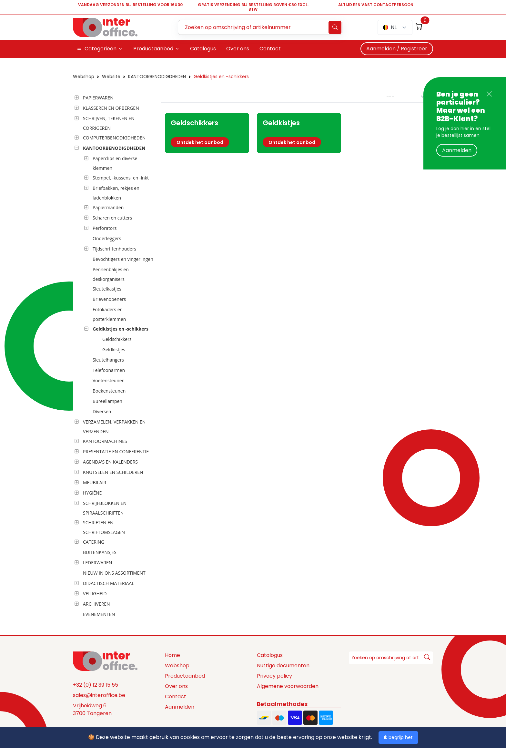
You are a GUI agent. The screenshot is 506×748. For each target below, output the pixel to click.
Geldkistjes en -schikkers (221, 76)
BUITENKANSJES (99, 552)
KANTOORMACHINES (105, 441)
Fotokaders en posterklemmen (109, 314)
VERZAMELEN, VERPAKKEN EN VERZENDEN (114, 427)
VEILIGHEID (95, 593)
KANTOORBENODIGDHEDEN (157, 76)
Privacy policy (274, 676)
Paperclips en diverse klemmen (115, 163)
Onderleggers (107, 238)
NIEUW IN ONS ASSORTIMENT (114, 573)
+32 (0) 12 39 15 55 (95, 685)
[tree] (115, 356)
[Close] (489, 94)
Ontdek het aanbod (200, 142)
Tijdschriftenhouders (114, 249)
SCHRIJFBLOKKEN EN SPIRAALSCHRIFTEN (104, 508)
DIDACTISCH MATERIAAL (108, 583)
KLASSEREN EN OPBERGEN (111, 108)
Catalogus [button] (203, 48)
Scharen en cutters (112, 218)
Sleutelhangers (108, 360)
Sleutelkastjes (107, 289)
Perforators (104, 228)
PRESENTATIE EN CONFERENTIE (116, 451)
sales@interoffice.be (99, 695)
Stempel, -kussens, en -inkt (121, 178)
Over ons (176, 686)
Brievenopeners (109, 299)
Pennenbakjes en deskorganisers (111, 274)
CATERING (93, 542)
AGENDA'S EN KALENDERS (110, 462)
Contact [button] (270, 48)
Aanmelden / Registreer (396, 48)
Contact (175, 696)
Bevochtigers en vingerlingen (123, 259)
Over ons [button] (237, 48)
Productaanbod (185, 676)
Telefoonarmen (109, 370)
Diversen (102, 411)
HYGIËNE (92, 493)
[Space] (105, 660)
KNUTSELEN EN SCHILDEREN (113, 472)
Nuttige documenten (283, 665)
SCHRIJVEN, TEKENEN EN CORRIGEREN (109, 123)
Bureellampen (107, 401)
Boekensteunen (109, 391)
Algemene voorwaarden (288, 686)
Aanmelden (456, 150)
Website (111, 76)
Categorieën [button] (96, 49)
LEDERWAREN (97, 562)
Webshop (83, 76)
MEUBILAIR (94, 482)
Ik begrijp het (398, 737)
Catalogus (270, 655)
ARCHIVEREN (96, 604)
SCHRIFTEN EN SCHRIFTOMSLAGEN (104, 527)
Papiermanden (108, 207)
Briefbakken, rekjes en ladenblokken (116, 193)
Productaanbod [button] (153, 48)
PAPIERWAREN (98, 98)
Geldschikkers (117, 339)
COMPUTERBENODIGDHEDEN (114, 138)
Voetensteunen (109, 380)
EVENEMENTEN (99, 614)
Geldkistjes (113, 349)
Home (172, 655)
